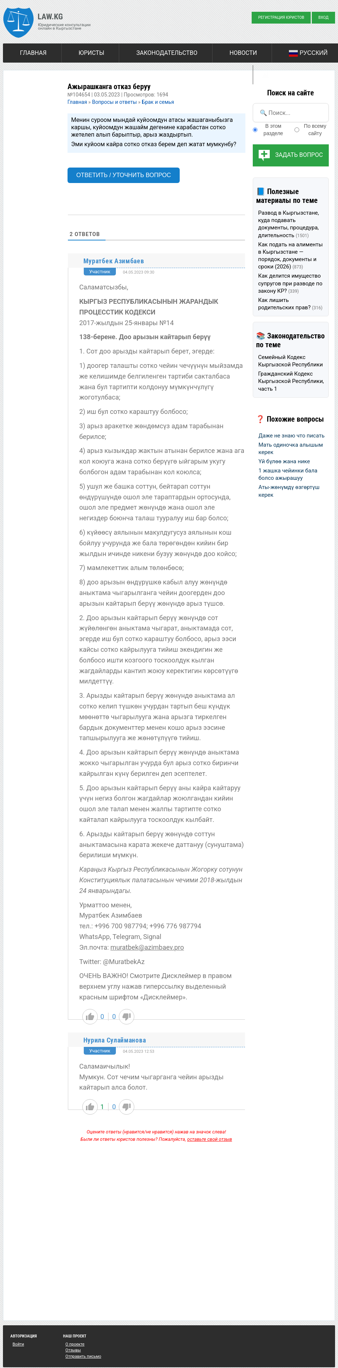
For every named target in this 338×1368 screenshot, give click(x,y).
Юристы (91, 52)
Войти (18, 1344)
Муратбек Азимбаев (113, 261)
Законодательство (166, 52)
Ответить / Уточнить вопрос (123, 175)
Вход (323, 17)
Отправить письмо (83, 1356)
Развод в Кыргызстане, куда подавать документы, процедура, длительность (288, 224)
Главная (33, 52)
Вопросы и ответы (114, 102)
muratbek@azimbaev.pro (147, 947)
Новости (243, 52)
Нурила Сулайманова (114, 1040)
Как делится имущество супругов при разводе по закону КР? (290, 283)
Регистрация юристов (281, 17)
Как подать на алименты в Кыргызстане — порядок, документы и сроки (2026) (290, 255)
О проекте (74, 1344)
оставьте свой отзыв (209, 1139)
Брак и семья (158, 102)
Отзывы (73, 1350)
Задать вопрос (299, 154)
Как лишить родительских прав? (290, 304)
